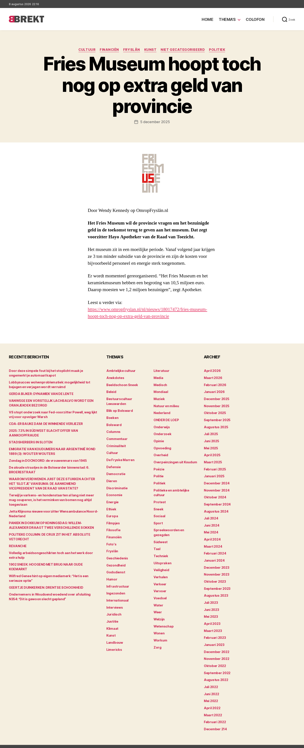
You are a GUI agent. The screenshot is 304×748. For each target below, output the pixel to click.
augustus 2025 (216, 426)
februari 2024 (214, 549)
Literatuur (161, 371)
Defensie (113, 465)
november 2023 (216, 570)
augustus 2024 (216, 508)
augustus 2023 (216, 591)
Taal (157, 545)
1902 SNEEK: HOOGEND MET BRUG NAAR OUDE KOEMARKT (53, 564)
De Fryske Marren (119, 458)
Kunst (150, 50)
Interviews (114, 602)
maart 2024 (213, 543)
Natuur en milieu (166, 405)
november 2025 (216, 405)
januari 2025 (214, 474)
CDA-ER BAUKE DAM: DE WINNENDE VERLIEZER (44, 424)
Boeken (112, 416)
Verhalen (160, 572)
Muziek (159, 398)
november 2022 (216, 653)
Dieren (111, 478)
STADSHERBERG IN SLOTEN (30, 442)
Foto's (111, 540)
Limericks (114, 643)
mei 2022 (211, 694)
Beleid (111, 391)
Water (158, 600)
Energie (112, 499)
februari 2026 (214, 384)
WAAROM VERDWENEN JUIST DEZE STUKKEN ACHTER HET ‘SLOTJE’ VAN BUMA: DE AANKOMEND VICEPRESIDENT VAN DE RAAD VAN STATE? (53, 483)
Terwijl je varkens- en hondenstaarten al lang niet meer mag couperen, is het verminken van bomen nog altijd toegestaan (54, 499)
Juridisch (113, 609)
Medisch (160, 384)
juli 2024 (211, 515)
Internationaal (117, 595)
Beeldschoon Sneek (121, 384)
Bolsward (113, 423)
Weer (158, 607)
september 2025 (217, 419)
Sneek (158, 506)
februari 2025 (214, 467)
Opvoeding (162, 446)
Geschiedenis (117, 554)
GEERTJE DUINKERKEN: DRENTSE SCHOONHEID (45, 583)
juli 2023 (211, 598)
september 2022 (217, 666)
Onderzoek (162, 432)
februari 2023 (214, 632)
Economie (114, 492)
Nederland (162, 412)
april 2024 (212, 536)
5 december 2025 (155, 122)
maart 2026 (213, 377)
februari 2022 (214, 714)
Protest (159, 499)
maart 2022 (213, 708)
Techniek (161, 552)
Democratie (115, 472)
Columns (113, 430)
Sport (158, 520)
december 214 (215, 721)
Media (158, 377)
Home (207, 19)
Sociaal (159, 513)
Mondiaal (161, 391)
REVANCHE (17, 546)
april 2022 (211, 701)
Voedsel (160, 593)
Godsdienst (115, 568)
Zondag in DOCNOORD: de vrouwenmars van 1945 (46, 460)
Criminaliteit (116, 444)
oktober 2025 (214, 412)
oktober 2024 (214, 494)
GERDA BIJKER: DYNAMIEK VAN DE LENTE (40, 394)
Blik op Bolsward (119, 410)
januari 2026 (214, 391)
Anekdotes (114, 377)
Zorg (157, 641)
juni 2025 (211, 439)
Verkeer (160, 579)
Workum (160, 634)
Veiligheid (161, 566)
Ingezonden (115, 588)
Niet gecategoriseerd (183, 50)
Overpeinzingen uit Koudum (175, 460)
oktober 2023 (214, 577)
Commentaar (116, 437)
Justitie (112, 616)
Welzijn (159, 614)
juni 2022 (211, 687)
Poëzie (159, 467)
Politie (158, 474)
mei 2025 (211, 446)
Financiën (109, 50)
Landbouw (114, 637)
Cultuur (86, 50)
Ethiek (111, 506)
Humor (111, 575)
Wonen (159, 628)
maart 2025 (213, 460)
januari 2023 (214, 639)
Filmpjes (112, 520)
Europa (111, 513)
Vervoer (160, 586)
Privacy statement (281, 742)
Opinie (158, 439)
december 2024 (216, 481)
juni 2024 (211, 522)
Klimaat (112, 623)
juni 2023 (211, 604)
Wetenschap (163, 621)
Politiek (218, 50)
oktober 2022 (214, 659)
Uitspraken (162, 559)
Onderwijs (161, 426)
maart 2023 (213, 625)
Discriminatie (116, 485)
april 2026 (212, 371)
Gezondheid (115, 561)
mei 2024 (211, 529)
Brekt (25, 742)
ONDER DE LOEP (166, 419)
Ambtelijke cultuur (120, 371)
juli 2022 (211, 680)
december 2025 (216, 398)
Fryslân (131, 50)
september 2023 (217, 584)
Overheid (161, 453)
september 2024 (217, 501)
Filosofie (113, 527)
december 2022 (216, 646)
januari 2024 (214, 556)
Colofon (255, 19)
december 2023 (216, 563)
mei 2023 (211, 611)
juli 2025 (211, 432)
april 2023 (211, 618)
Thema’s (227, 19)
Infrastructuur (117, 582)
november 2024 (216, 487)
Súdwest (160, 538)
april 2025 (211, 453)
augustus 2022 (216, 673)
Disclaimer (252, 742)
